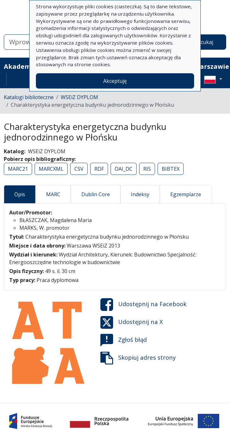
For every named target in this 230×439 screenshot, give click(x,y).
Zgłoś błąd (123, 340)
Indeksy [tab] (140, 194)
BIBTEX (170, 168)
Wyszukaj (202, 42)
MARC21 (18, 168)
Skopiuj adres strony (138, 358)
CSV (79, 168)
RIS (147, 168)
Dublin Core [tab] (95, 194)
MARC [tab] (53, 194)
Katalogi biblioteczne (29, 97)
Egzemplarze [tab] (185, 194)
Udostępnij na (143, 304)
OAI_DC (123, 168)
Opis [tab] (19, 194)
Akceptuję (115, 80)
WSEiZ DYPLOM (79, 97)
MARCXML (51, 168)
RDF (99, 168)
